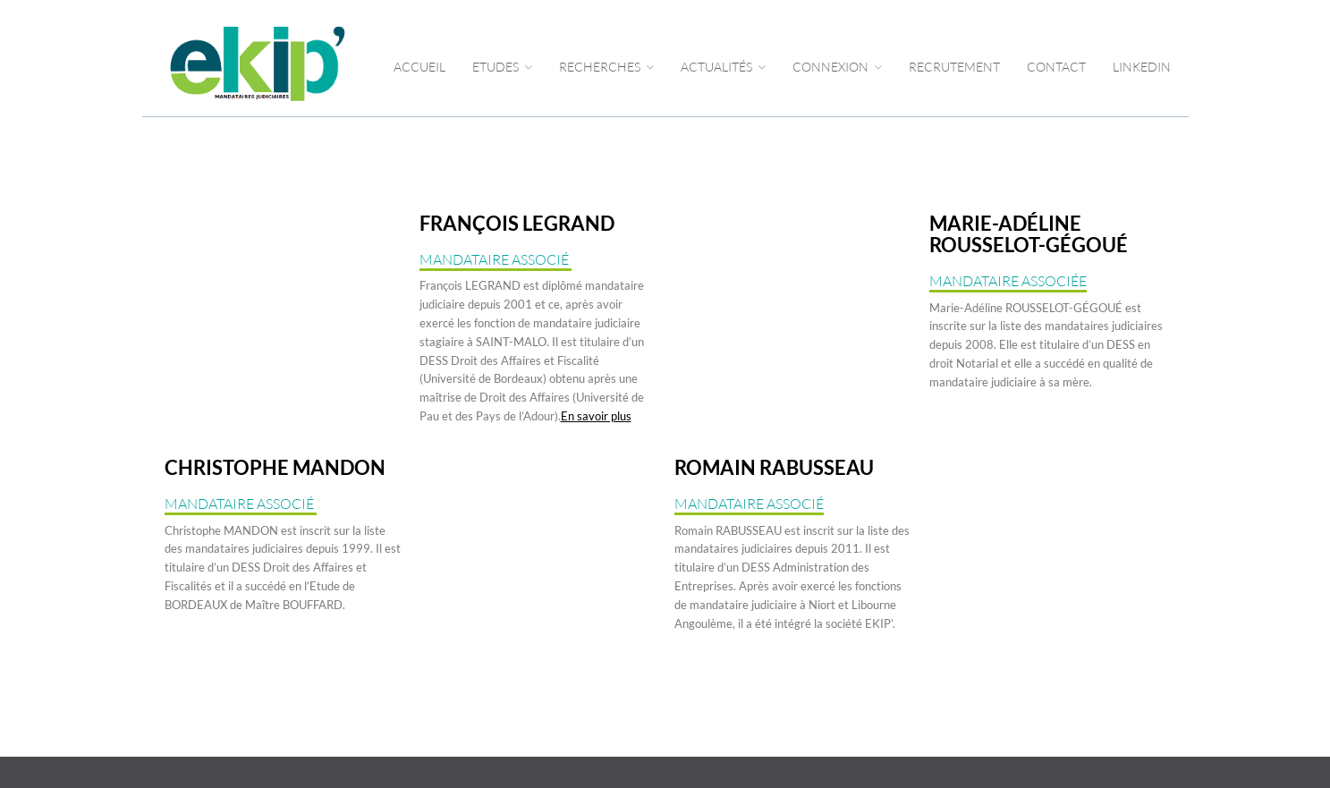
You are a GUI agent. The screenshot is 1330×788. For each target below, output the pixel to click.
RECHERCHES (606, 66)
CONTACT (1056, 66)
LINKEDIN (1142, 66)
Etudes (502, 66)
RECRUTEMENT (954, 66)
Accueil (419, 66)
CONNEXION (837, 66)
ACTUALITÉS (723, 66)
